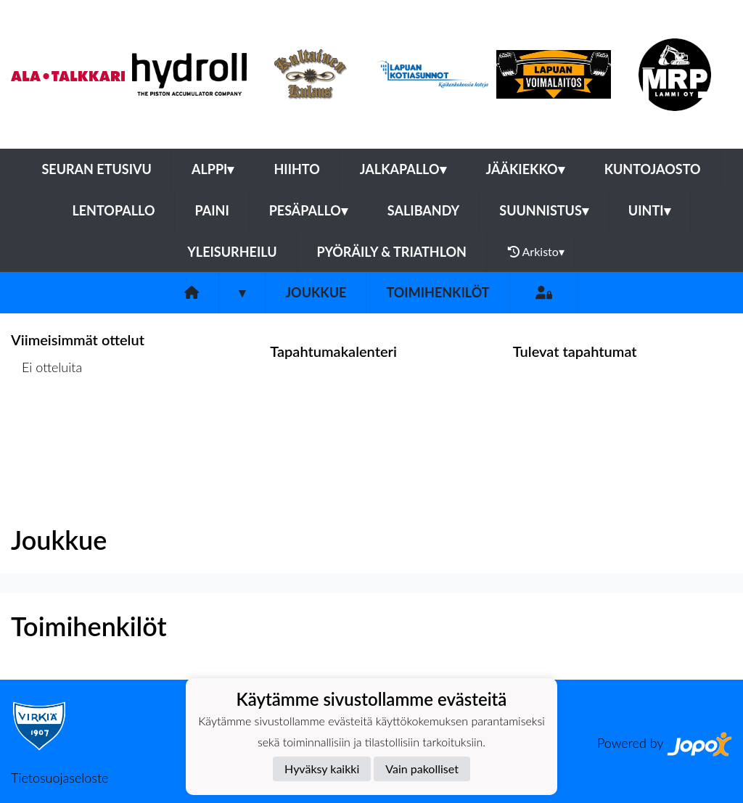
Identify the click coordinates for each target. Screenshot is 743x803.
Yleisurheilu (231, 252)
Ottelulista (46, 423)
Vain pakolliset (422, 768)
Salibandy (423, 210)
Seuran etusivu (96, 169)
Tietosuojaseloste (59, 778)
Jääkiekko (525, 169)
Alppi (213, 169)
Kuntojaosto (652, 169)
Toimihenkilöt (437, 292)
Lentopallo (113, 210)
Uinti (649, 210)
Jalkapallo (403, 169)
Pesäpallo (308, 210)
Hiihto (296, 169)
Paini (211, 210)
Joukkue (315, 292)
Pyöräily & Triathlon (392, 252)
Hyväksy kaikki (321, 768)
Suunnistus (543, 210)
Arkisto (536, 251)
